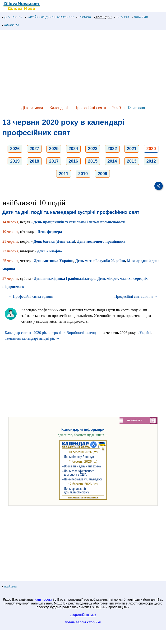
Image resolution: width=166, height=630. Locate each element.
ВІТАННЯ (121, 17)
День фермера (50, 232)
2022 (112, 148)
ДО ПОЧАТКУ (12, 17)
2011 (63, 173)
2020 (116, 107)
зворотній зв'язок (83, 615)
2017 (54, 161)
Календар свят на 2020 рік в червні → (35, 333)
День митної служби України (100, 261)
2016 (73, 161)
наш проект (43, 599)
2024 (73, 148)
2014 (112, 161)
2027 (34, 148)
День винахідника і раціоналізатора (64, 278)
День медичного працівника (101, 241)
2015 (92, 161)
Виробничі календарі (84, 333)
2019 (15, 161)
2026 (15, 148)
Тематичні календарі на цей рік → (32, 338)
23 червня (10, 251)
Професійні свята (90, 107)
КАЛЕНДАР (102, 17)
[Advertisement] (83, 68)
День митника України (54, 261)
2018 (34, 161)
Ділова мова (32, 107)
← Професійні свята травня (30, 296)
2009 (102, 173)
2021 (131, 148)
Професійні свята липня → (136, 296)
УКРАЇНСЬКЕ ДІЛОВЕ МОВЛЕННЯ (49, 17)
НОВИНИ (84, 17)
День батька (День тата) (54, 241)
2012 (151, 161)
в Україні (144, 333)
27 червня (10, 278)
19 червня (10, 232)
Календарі (58, 107)
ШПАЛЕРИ (10, 25)
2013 (131, 161)
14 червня (10, 222)
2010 (83, 173)
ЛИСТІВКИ (140, 17)
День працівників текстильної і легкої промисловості (79, 222)
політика (9, 586)
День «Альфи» (49, 251)
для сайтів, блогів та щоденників (83, 435)
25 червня (10, 261)
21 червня (10, 241)
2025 (54, 148)
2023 (92, 148)
